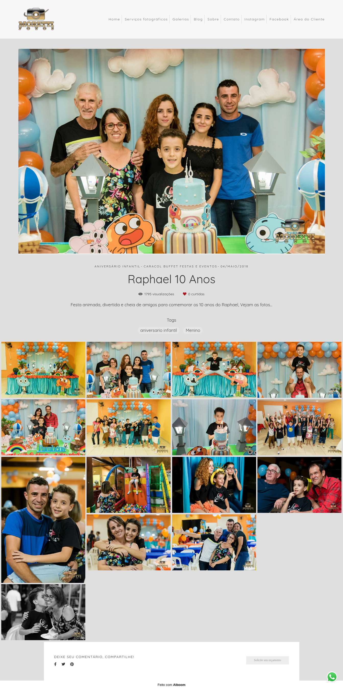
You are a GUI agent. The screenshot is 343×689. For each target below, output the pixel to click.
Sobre (213, 19)
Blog (198, 19)
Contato (232, 19)
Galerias (181, 19)
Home (114, 19)
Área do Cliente (309, 19)
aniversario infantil (158, 330)
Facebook (279, 19)
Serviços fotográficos (146, 19)
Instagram (254, 19)
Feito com (171, 685)
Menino (193, 330)
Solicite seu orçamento (267, 660)
